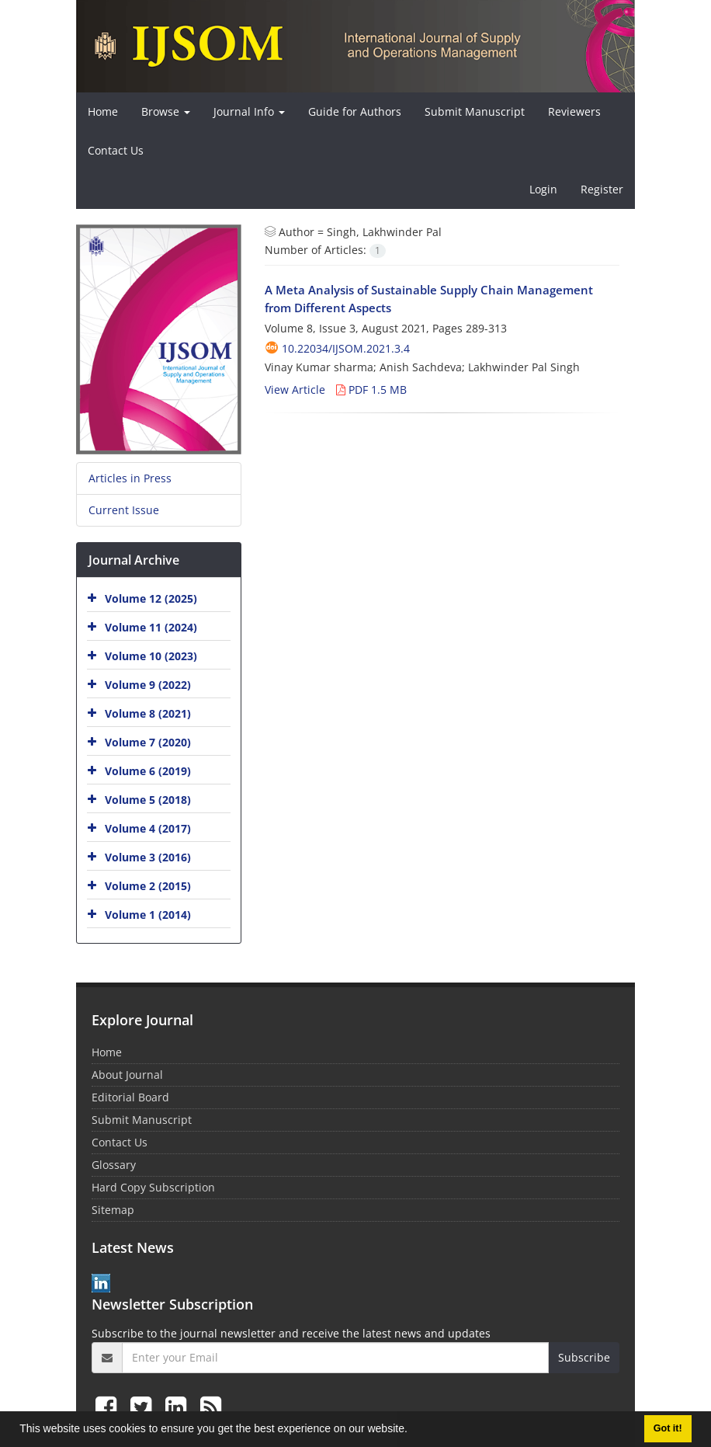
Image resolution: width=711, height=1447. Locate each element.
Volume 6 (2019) (148, 771)
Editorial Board (130, 1097)
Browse (165, 111)
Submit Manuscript (475, 111)
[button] (413, 1430)
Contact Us (116, 150)
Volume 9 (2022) (148, 684)
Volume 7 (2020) (148, 742)
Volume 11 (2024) (151, 627)
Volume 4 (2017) (148, 828)
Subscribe (584, 1357)
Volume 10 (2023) (151, 656)
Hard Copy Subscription (153, 1187)
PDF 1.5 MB (371, 389)
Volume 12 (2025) (151, 598)
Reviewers (574, 111)
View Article (295, 389)
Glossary (114, 1164)
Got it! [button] (668, 1428)
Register (602, 189)
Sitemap (113, 1209)
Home (103, 111)
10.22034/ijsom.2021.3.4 (346, 348)
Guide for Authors (354, 111)
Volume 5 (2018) (148, 799)
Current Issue (123, 510)
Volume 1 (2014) (148, 914)
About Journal (127, 1074)
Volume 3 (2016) (148, 857)
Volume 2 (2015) (148, 885)
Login (543, 189)
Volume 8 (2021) (148, 713)
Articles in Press (130, 478)
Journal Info (249, 111)
